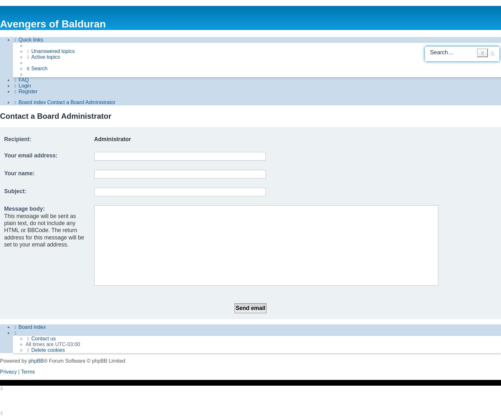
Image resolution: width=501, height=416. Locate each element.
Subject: (15, 191)
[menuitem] (50, 51)
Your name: (19, 173)
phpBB (36, 361)
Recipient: (17, 139)
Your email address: (31, 155)
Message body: (24, 209)
